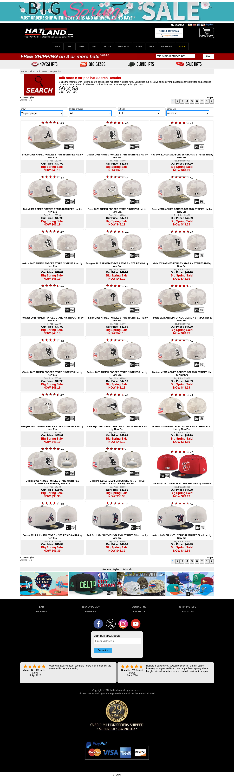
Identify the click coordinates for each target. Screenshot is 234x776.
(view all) (127, 569)
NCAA (107, 46)
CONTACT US (139, 607)
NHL (94, 46)
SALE (182, 46)
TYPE (139, 46)
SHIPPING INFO (187, 607)
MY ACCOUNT (177, 25)
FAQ (41, 607)
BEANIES (166, 46)
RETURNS (90, 611)
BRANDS (123, 46)
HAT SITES (188, 611)
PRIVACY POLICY (90, 607)
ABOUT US (139, 611)
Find (208, 56)
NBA (82, 46)
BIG (152, 46)
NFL (69, 46)
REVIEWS (41, 611)
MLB (57, 46)
